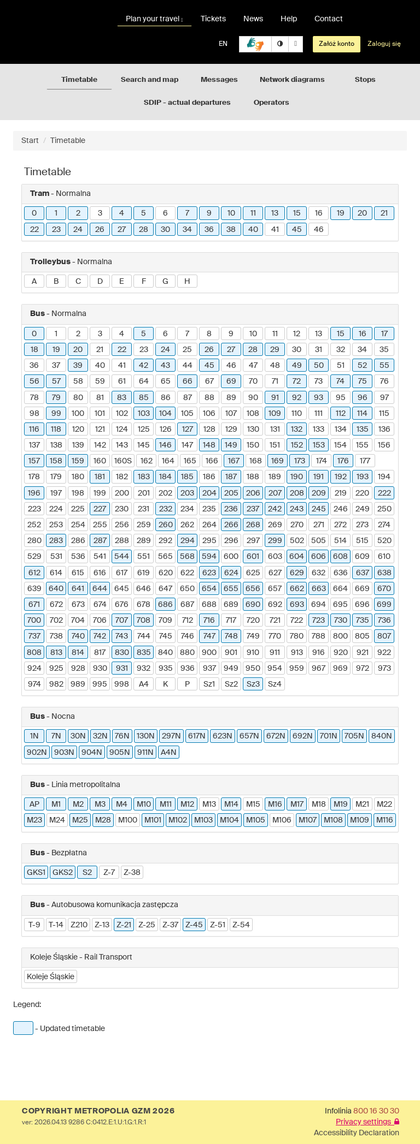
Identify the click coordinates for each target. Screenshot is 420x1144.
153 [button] (319, 445)
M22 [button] (384, 804)
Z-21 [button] (123, 925)
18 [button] (34, 350)
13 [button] (274, 213)
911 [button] (275, 653)
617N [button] (197, 736)
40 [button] (253, 230)
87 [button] (187, 398)
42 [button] (143, 366)
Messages (219, 80)
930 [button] (100, 668)
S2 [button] (87, 873)
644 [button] (99, 589)
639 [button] (34, 589)
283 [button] (56, 541)
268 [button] (253, 525)
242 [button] (275, 509)
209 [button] (319, 493)
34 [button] (187, 230)
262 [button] (187, 525)
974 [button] (34, 684)
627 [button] (275, 573)
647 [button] (165, 589)
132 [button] (296, 429)
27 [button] (122, 230)
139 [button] (78, 445)
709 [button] (165, 620)
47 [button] (253, 366)
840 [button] (165, 653)
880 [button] (187, 653)
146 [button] (165, 445)
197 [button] (56, 493)
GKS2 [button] (62, 873)
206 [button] (253, 493)
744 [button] (143, 636)
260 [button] (166, 525)
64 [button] (144, 381)
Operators (271, 102)
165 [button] (190, 461)
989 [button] (78, 684)
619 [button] (143, 573)
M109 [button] (359, 820)
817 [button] (100, 653)
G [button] (165, 281)
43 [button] (165, 366)
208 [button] (297, 493)
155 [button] (362, 445)
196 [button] (34, 493)
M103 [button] (203, 820)
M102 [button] (177, 820)
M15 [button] (253, 804)
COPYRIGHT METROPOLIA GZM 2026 (98, 1111)
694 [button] (318, 605)
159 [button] (78, 461)
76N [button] (122, 736)
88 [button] (209, 398)
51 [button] (341, 366)
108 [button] (253, 414)
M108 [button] (333, 820)
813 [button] (56, 653)
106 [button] (209, 414)
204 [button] (209, 493)
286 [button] (78, 541)
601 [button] (253, 557)
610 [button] (384, 557)
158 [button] (56, 461)
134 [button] (341, 429)
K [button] (165, 684)
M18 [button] (319, 804)
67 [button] (209, 381)
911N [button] (145, 752)
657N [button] (249, 736)
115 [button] (384, 414)
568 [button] (187, 557)
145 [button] (143, 445)
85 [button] (144, 398)
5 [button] (143, 213)
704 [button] (78, 620)
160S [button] (123, 461)
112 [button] (341, 414)
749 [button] (253, 636)
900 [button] (209, 653)
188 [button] (253, 477)
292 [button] (165, 541)
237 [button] (253, 509)
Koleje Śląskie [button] (50, 977)
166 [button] (212, 461)
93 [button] (318, 398)
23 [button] (56, 230)
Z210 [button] (79, 925)
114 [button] (362, 414)
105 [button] (187, 414)
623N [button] (222, 736)
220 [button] (362, 493)
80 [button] (78, 398)
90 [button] (253, 398)
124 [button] (122, 429)
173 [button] (299, 461)
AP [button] (34, 804)
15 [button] (297, 213)
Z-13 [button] (102, 925)
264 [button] (209, 525)
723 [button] (318, 620)
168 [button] (255, 461)
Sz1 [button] (209, 684)
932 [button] (143, 668)
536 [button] (78, 557)
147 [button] (187, 445)
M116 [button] (384, 820)
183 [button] (144, 477)
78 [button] (34, 398)
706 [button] (100, 620)
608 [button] (340, 557)
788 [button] (318, 636)
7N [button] (56, 736)
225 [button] (78, 509)
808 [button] (34, 653)
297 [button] (253, 541)
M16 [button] (275, 804)
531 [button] (56, 557)
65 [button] (166, 381)
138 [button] (56, 445)
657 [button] (275, 589)
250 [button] (384, 509)
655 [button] (231, 589)
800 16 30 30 (376, 1111)
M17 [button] (297, 804)
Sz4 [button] (275, 684)
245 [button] (319, 509)
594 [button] (209, 557)
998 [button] (121, 684)
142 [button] (100, 445)
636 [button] (341, 573)
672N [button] (275, 736)
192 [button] (341, 477)
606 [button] (318, 557)
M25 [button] (80, 820)
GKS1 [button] (36, 873)
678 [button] (143, 605)
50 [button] (319, 366)
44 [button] (187, 366)
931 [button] (122, 668)
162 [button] (147, 461)
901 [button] (231, 653)
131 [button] (275, 429)
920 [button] (341, 653)
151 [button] (275, 445)
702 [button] (56, 620)
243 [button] (297, 509)
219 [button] (341, 493)
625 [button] (253, 573)
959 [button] (296, 668)
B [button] (56, 281)
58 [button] (78, 381)
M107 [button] (308, 820)
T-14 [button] (56, 925)
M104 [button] (229, 820)
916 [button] (318, 653)
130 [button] (253, 429)
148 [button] (209, 445)
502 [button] (297, 541)
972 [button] (362, 668)
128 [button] (209, 429)
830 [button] (122, 653)
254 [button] (78, 525)
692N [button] (303, 736)
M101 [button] (152, 820)
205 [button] (231, 493)
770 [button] (275, 636)
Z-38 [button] (132, 873)
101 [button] (100, 414)
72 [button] (297, 381)
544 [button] (121, 557)
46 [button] (319, 230)
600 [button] (231, 557)
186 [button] (209, 477)
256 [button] (122, 525)
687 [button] (187, 605)
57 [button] (56, 381)
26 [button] (99, 230)
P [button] (187, 684)
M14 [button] (231, 804)
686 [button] (165, 605)
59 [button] (100, 381)
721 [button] (275, 620)
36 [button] (209, 230)
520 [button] (384, 541)
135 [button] (363, 429)
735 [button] (362, 620)
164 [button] (168, 461)
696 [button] (362, 605)
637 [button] (362, 573)
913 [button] (297, 653)
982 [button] (56, 684)
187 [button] (231, 477)
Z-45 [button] (194, 925)
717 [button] (231, 620)
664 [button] (340, 589)
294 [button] (187, 541)
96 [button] (363, 398)
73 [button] (318, 381)
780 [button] (297, 636)
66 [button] (187, 381)
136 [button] (384, 429)
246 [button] (341, 509)
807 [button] (384, 636)
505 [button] (318, 541)
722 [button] (296, 620)
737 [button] (34, 636)
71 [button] (275, 381)
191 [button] (318, 477)
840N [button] (381, 736)
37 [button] (56, 366)
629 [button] (297, 573)
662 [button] (297, 589)
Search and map (149, 80)
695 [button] (340, 605)
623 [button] (209, 573)
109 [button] (275, 414)
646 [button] (143, 589)
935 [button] (166, 668)
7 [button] (187, 213)
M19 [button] (341, 804)
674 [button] (100, 605)
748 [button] (231, 636)
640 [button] (56, 589)
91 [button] (275, 398)
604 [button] (296, 557)
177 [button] (365, 461)
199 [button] (100, 493)
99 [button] (56, 414)
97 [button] (384, 398)
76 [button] (384, 381)
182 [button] (122, 477)
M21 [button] (362, 804)
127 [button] (187, 429)
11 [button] (253, 213)
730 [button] (340, 620)
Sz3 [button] (253, 684)
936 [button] (187, 668)
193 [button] (363, 477)
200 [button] (122, 493)
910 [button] (253, 653)
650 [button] (187, 589)
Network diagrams (292, 80)
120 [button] (78, 429)
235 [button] (209, 509)
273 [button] (362, 525)
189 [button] (275, 477)
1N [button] (34, 736)
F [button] (144, 281)
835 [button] (144, 653)
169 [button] (277, 461)
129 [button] (231, 429)
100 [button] (78, 414)
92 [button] (296, 398)
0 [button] (34, 213)
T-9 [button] (34, 925)
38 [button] (231, 230)
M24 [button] (57, 820)
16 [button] (319, 213)
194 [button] (384, 477)
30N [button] (78, 736)
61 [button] (122, 381)
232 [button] (165, 509)
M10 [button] (144, 804)
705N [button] (354, 736)
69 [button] (231, 381)
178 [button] (34, 477)
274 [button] (384, 525)
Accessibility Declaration (356, 1133)
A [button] (34, 281)
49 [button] (297, 366)
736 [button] (384, 620)
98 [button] (34, 414)
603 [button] (275, 557)
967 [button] (318, 668)
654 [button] (209, 589)
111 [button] (318, 414)
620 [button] (166, 573)
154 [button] (340, 445)
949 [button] (231, 668)
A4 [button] (144, 684)
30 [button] (165, 230)
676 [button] (122, 605)
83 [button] (121, 398)
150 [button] (253, 445)
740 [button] (78, 636)
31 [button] (318, 350)
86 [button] (166, 398)
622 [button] (187, 573)
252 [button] (34, 525)
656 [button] (253, 589)
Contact (328, 19)
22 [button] (34, 230)
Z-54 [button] (241, 925)
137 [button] (34, 445)
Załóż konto (336, 44)
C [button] (78, 281)
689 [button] (231, 605)
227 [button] (100, 509)
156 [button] (384, 445)
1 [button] (56, 213)
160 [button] (100, 461)
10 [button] (231, 213)
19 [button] (341, 213)
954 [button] (274, 668)
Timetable (79, 80)
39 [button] (78, 366)
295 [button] (209, 541)
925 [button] (56, 668)
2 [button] (78, 213)
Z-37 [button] (170, 925)
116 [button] (34, 429)
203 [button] (187, 493)
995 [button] (99, 684)
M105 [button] (255, 820)
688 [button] (209, 605)
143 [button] (122, 445)
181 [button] (100, 477)
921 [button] (363, 653)
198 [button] (78, 493)
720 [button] (253, 620)
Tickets (213, 19)
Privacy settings (367, 1122)
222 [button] (384, 493)
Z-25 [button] (146, 925)
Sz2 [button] (231, 684)
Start (30, 141)
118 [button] (56, 429)
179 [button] (56, 477)
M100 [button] (127, 820)
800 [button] (340, 636)
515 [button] (362, 541)
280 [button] (34, 541)
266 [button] (231, 525)
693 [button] (297, 605)
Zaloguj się (384, 44)
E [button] (121, 281)
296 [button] (231, 541)
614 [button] (56, 573)
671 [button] (34, 605)
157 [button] (34, 461)
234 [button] (187, 509)
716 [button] (209, 620)
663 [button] (319, 589)
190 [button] (296, 477)
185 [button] (187, 477)
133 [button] (318, 429)
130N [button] (146, 736)
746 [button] (187, 636)
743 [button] (121, 636)
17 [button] (384, 334)
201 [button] (144, 493)
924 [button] (34, 668)
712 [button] (187, 620)
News (253, 19)
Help (289, 19)
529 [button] (34, 557)
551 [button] (143, 557)
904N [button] (91, 752)
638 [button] (384, 573)
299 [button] (275, 541)
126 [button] (166, 429)
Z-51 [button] (217, 925)
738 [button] (56, 636)
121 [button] (100, 429)
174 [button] (321, 461)
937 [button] (209, 668)
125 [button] (144, 429)
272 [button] (340, 525)
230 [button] (122, 509)
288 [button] (122, 541)
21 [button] (384, 213)
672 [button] (56, 605)
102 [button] (122, 414)
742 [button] (100, 636)
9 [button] (209, 213)
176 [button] (343, 461)
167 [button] (234, 461)
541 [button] (100, 557)
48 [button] (275, 366)
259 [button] (144, 525)
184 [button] (165, 477)
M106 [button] (281, 820)
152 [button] (297, 445)
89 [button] (231, 398)
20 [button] (362, 213)
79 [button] (56, 398)
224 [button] (56, 509)
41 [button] (275, 230)
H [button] (187, 281)
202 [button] (165, 493)
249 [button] (362, 509)
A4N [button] (169, 752)
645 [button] (121, 589)
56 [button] (34, 381)
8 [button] (209, 334)
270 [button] (297, 525)
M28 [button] (103, 820)
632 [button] (318, 573)
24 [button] (78, 230)
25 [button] (187, 350)
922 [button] (384, 653)
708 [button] (143, 620)
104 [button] (165, 414)
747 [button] (209, 636)
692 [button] (275, 605)
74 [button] (340, 381)
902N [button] (37, 752)
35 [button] (384, 350)
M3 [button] (100, 804)
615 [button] (78, 573)
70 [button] (253, 381)
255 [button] (100, 525)
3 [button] (100, 213)
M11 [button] (166, 804)
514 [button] (340, 541)
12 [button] (296, 334)
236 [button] (231, 509)
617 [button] (121, 573)
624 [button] (231, 573)
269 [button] (275, 525)
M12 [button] (187, 804)
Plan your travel (154, 19)
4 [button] (121, 213)
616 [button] (100, 573)
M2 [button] (78, 804)
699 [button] (384, 605)
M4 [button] (121, 804)
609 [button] (362, 557)
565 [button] (165, 557)
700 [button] (34, 620)
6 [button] (165, 213)
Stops (365, 80)
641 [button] (78, 589)
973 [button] (384, 668)
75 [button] (362, 381)
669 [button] (362, 589)
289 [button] (144, 541)
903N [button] (64, 752)
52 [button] (362, 366)
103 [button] (144, 414)
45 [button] (297, 230)
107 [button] (231, 414)
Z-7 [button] (109, 873)
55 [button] (384, 366)
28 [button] (143, 230)
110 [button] (296, 414)
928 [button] (78, 668)
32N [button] (100, 736)
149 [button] (231, 445)
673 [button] (78, 605)
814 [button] (78, 653)
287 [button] (100, 541)
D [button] (100, 281)
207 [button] (275, 493)
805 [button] (362, 636)
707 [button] (121, 620)
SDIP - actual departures (187, 102)
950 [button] (253, 668)
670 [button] (384, 589)
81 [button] (100, 398)
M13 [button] (209, 804)
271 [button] (318, 525)
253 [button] (56, 525)
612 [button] (34, 573)
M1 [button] (56, 804)
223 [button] (34, 509)
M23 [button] (34, 820)
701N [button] (328, 736)
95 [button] (341, 398)
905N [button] (119, 752)
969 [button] (340, 668)
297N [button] (171, 736)
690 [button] (253, 605)
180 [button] (78, 477)
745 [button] (165, 636)
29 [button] (274, 350)
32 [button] (340, 350)
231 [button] (143, 509)
